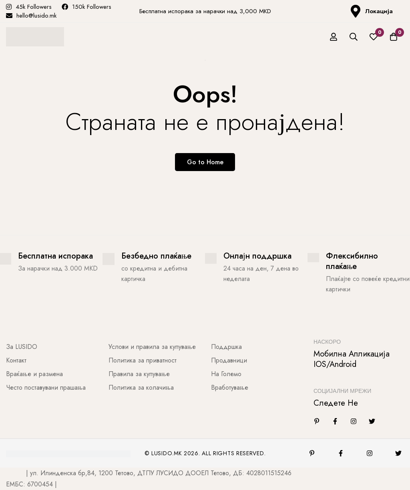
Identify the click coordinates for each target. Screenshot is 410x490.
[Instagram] (353, 421)
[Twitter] (372, 421)
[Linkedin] (317, 421)
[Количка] (394, 36)
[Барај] (354, 36)
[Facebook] (335, 421)
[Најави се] (334, 36)
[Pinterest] (312, 453)
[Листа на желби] (374, 36)
